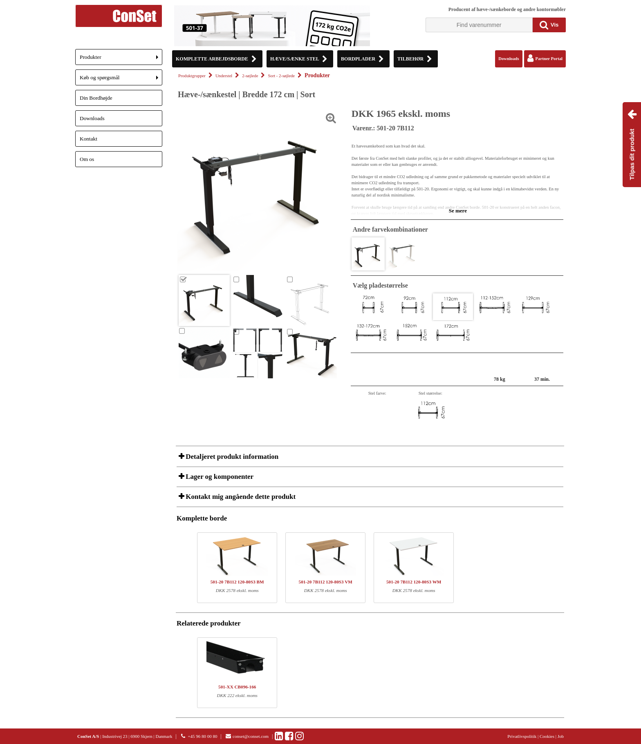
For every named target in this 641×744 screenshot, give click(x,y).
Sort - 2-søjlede (281, 76)
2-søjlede (250, 76)
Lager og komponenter (218, 476)
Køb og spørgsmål (121, 79)
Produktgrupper (192, 76)
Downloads (92, 118)
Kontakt (88, 139)
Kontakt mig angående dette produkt (240, 496)
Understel (223, 76)
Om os (87, 159)
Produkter (121, 59)
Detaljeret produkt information (231, 456)
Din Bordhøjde (96, 98)
